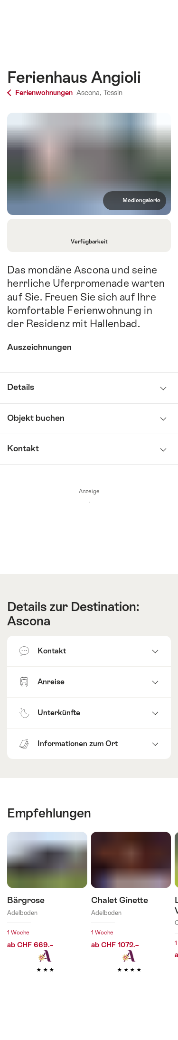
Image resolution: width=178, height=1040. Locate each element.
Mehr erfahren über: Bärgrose (47, 916)
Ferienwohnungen (41, 92)
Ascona (28, 621)
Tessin (112, 92)
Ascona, (89, 92)
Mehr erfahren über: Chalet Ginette (131, 916)
